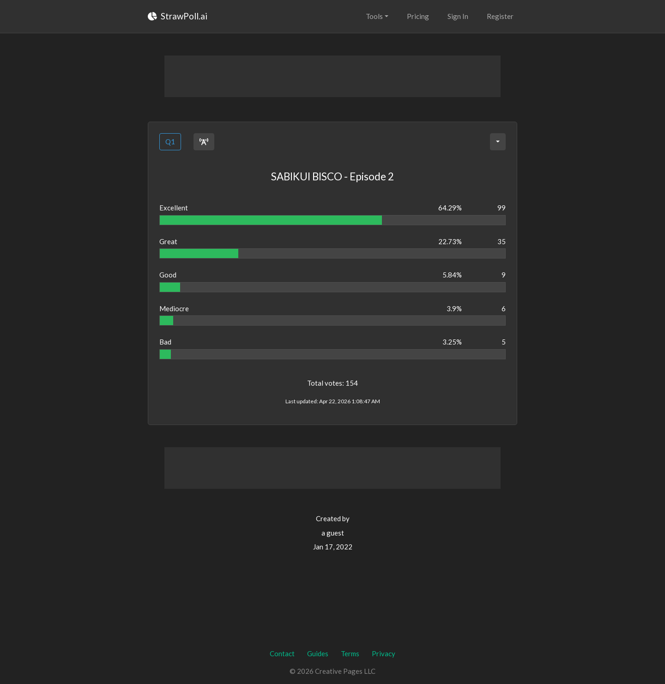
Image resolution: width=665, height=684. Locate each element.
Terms (350, 653)
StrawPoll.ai (177, 16)
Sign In (457, 16)
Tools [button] (374, 16)
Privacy (383, 653)
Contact (282, 653)
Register (500, 16)
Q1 (170, 141)
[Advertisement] (332, 76)
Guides (317, 653)
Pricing (418, 16)
